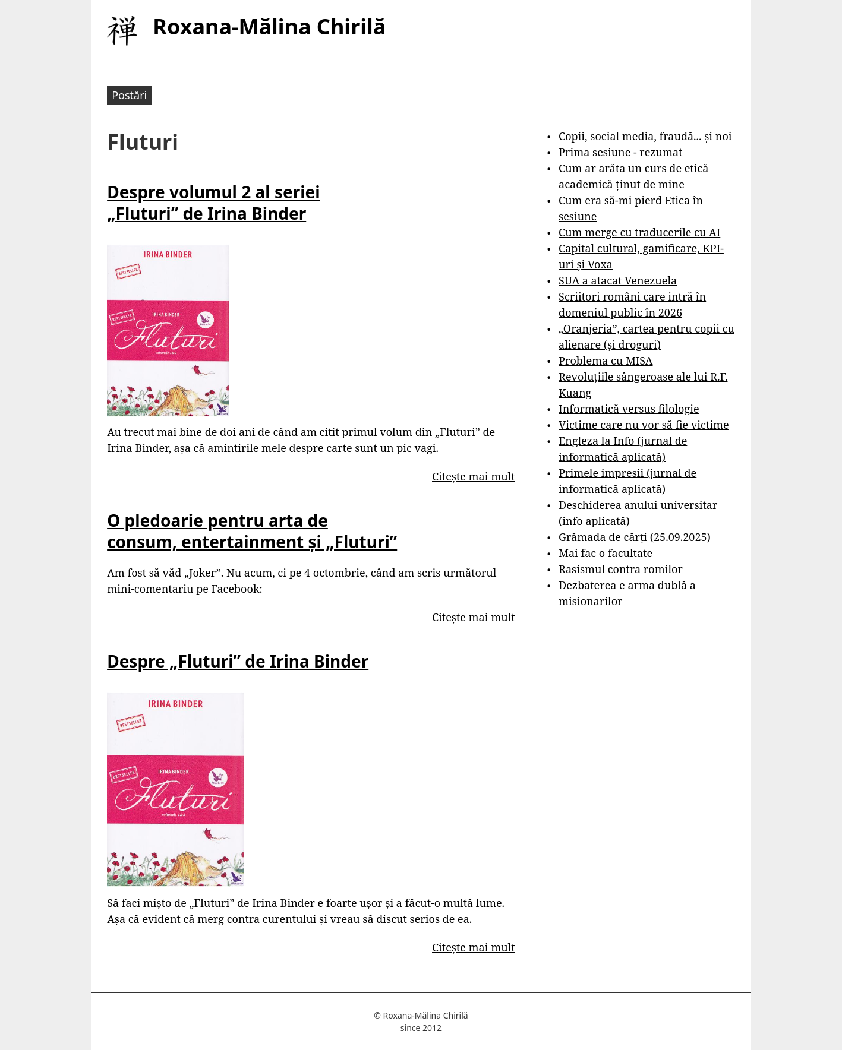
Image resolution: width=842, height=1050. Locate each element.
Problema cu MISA (605, 360)
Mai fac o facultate (605, 553)
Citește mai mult (473, 476)
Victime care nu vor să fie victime (644, 425)
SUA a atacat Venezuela (618, 280)
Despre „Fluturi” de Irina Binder (237, 661)
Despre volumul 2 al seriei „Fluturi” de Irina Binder (213, 202)
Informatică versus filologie (629, 408)
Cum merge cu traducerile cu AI (639, 232)
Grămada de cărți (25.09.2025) (635, 537)
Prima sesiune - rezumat (620, 152)
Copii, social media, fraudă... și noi (645, 136)
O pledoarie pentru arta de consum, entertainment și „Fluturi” (252, 531)
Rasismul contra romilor (621, 569)
